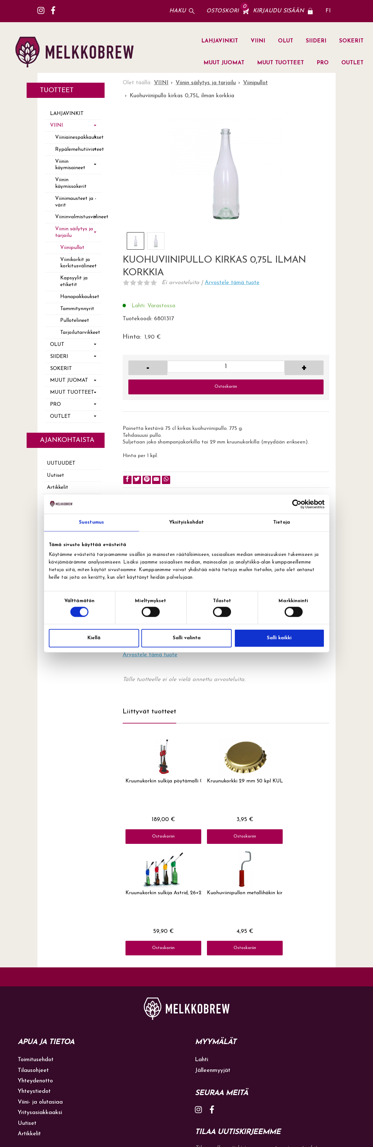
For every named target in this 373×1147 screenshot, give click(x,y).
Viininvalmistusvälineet (78, 217)
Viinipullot (72, 247)
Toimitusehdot (36, 948)
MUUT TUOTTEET (280, 63)
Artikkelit (57, 487)
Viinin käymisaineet (70, 165)
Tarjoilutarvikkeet (80, 332)
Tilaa (315, 1059)
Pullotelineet (74, 320)
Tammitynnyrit (77, 308)
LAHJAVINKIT (219, 41)
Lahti (201, 948)
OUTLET (352, 63)
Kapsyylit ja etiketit (73, 281)
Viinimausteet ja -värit (75, 202)
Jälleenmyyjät (212, 959)
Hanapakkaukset (79, 296)
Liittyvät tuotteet (149, 711)
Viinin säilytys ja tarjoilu (74, 232)
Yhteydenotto (35, 969)
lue (286, 1072)
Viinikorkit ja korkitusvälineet (78, 263)
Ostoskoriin (226, 386)
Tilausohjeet (33, 959)
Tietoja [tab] (281, 522)
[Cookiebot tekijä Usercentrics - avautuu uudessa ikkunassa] (297, 504)
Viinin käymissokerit (71, 183)
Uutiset (55, 475)
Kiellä (93, 638)
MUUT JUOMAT (223, 63)
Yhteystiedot (34, 980)
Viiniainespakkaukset (78, 137)
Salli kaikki (279, 638)
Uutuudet (61, 463)
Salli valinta (187, 638)
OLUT (285, 41)
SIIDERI (316, 41)
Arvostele (232, 283)
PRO (323, 63)
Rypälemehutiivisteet (78, 149)
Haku (177, 11)
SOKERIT (351, 41)
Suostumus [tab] (91, 522)
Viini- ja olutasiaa (40, 990)
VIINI (258, 41)
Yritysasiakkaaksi (40, 1001)
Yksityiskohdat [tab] (186, 522)
